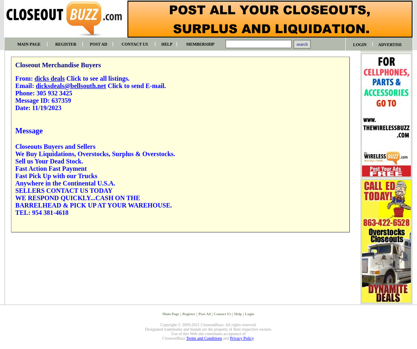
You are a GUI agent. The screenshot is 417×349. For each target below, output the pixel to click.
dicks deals (50, 78)
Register (188, 314)
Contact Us (222, 314)
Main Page (170, 314)
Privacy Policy (242, 338)
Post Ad (204, 314)
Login (250, 314)
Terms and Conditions (204, 338)
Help (238, 314)
